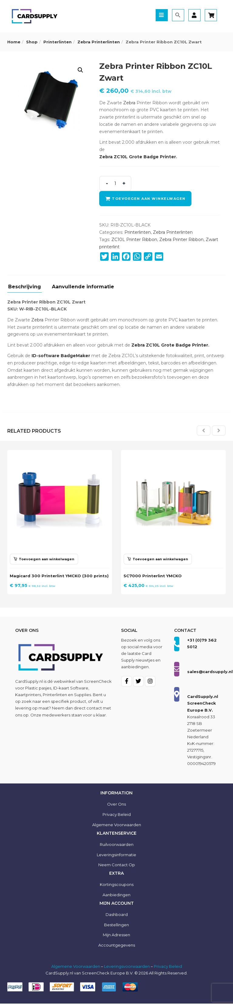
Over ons (116, 806)
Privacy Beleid (117, 816)
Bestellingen (116, 926)
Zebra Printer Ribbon (181, 239)
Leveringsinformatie (116, 856)
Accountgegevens (116, 947)
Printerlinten (57, 41)
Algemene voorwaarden (116, 827)
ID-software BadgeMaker (61, 355)
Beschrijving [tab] (24, 287)
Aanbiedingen (116, 897)
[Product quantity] (115, 183)
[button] (80, 70)
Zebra (129, 103)
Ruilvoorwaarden (116, 846)
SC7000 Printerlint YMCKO (154, 574)
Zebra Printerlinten (98, 41)
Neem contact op (116, 867)
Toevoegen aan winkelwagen (150, 198)
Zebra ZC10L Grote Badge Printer (137, 156)
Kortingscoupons (116, 886)
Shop (32, 41)
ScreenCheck (98, 683)
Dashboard (117, 916)
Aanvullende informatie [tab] (83, 287)
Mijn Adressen (116, 937)
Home (13, 41)
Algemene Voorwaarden (75, 968)
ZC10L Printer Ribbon (134, 239)
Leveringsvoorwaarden (127, 968)
